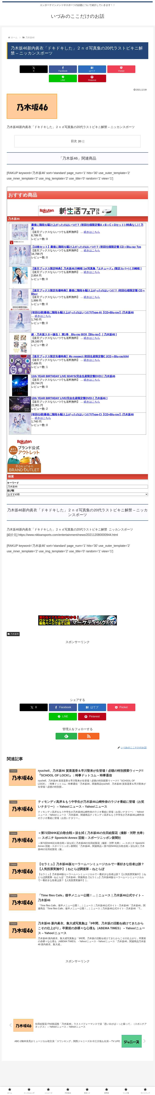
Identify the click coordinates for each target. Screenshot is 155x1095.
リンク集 (110, 1083)
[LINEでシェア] (113, 69)
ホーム (26, 1083)
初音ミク (86, 1083)
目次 (74, 132)
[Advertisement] (77, 577)
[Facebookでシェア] (42, 69)
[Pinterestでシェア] (137, 69)
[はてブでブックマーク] (65, 69)
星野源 (98, 1083)
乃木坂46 (13, 625)
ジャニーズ (59, 1083)
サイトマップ (125, 1083)
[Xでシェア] (18, 69)
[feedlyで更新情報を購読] (73, 717)
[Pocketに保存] (89, 69)
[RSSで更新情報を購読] (81, 717)
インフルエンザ (41, 1083)
